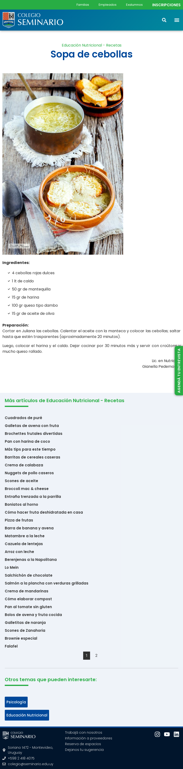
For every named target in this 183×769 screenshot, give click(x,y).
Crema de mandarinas (26, 591)
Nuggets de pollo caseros (29, 472)
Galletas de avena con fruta (32, 425)
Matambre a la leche (25, 535)
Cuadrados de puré (23, 417)
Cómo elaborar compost (28, 598)
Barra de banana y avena (29, 528)
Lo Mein (12, 567)
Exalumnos (134, 4)
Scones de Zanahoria (25, 630)
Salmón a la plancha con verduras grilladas (46, 583)
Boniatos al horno (21, 504)
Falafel (11, 646)
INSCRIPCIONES (166, 4)
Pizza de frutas (19, 520)
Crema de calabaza (24, 465)
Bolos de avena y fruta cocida (33, 614)
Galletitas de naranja (25, 622)
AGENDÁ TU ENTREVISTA (178, 370)
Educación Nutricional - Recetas (92, 45)
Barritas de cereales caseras (32, 457)
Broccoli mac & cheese (27, 488)
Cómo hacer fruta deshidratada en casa (44, 512)
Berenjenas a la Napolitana (31, 559)
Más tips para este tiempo (30, 449)
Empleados (108, 4)
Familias (82, 4)
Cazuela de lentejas (24, 543)
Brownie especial (21, 638)
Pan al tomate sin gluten (28, 606)
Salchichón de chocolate (28, 575)
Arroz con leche (19, 551)
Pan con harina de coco (27, 441)
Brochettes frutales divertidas (33, 433)
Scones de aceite (21, 480)
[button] (177, 20)
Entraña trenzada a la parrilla (33, 496)
